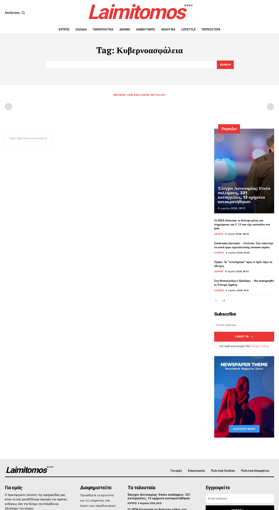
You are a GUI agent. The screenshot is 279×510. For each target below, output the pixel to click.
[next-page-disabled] (270, 107)
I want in (244, 337)
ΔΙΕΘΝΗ (218, 234)
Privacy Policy (259, 346)
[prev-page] (8, 107)
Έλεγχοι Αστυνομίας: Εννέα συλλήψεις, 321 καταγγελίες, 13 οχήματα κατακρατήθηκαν (243, 197)
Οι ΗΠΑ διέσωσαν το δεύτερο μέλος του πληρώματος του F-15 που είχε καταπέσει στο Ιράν (242, 224)
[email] (244, 325)
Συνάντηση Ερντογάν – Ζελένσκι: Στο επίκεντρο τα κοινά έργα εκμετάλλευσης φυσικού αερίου (243, 245)
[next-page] (223, 300)
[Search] (225, 64)
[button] (15, 12)
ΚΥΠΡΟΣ (219, 252)
